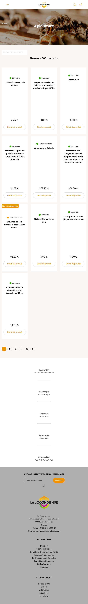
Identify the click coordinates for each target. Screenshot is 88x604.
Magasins (44, 567)
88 (27, 349)
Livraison (44, 546)
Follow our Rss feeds (13, 52)
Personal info (44, 584)
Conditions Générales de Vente (44, 552)
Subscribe (59, 480)
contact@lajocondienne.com (48, 531)
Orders (44, 587)
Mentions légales (44, 549)
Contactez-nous (44, 564)
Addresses (44, 590)
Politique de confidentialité (44, 558)
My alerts (44, 596)
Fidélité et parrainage (44, 555)
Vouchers (44, 593)
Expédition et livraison (44, 561)
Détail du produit (14, 127)
